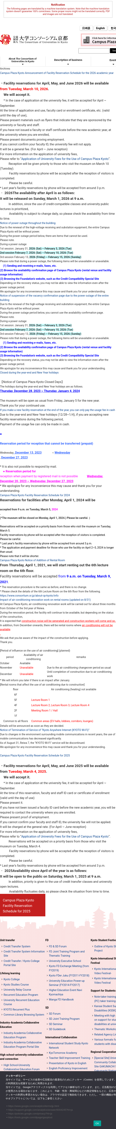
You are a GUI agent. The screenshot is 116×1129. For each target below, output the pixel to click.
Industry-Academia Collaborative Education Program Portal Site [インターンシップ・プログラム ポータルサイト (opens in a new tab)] (23, 1044)
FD (47, 940)
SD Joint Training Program (64, 1018)
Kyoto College (12, 979)
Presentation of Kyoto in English (67, 1063)
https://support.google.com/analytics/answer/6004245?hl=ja (40, 1109)
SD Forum (54, 1013)
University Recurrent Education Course (21, 1002)
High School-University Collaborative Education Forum (22, 1067)
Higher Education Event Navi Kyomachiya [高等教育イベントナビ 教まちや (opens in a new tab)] (65, 992)
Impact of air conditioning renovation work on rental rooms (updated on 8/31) (45, 599)
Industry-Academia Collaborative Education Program (23, 1035)
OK (97, 1123)
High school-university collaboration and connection (21, 1056)
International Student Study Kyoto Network (68, 1045)
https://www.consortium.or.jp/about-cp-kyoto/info (29, 595)
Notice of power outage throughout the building (28, 223)
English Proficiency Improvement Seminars (68, 1070)
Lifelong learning (10, 973)
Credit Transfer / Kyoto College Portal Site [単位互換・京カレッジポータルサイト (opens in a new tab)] (21, 963)
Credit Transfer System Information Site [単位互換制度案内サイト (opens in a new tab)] (24, 953)
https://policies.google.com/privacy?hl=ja (30, 1113)
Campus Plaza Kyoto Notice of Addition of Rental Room (32, 560)
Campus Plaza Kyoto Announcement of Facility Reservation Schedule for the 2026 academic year (57, 72)
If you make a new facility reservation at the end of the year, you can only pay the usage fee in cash (57, 409)
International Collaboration (61, 1037)
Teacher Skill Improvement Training (69, 1057)
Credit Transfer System (17, 946)
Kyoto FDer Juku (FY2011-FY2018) (69, 975)
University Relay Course (17, 989)
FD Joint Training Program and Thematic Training (67, 953)
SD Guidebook (57, 1029)
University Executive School (65, 960)
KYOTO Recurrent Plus (17, 1009)
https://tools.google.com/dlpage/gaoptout (30, 1117)
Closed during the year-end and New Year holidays (29, 372)
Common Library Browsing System (24, 1014)
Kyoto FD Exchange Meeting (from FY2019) (69, 968)
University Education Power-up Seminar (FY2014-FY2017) (67, 982)
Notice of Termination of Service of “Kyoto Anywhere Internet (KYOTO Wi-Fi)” (44, 729)
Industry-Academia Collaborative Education (19, 1024)
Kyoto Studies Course (16, 984)
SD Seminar (56, 1024)
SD (47, 1007)
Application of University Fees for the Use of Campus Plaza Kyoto (65, 159)
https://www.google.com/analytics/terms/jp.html (33, 1106)
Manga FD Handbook (61, 999)
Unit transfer (7, 940)
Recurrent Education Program (21, 994)
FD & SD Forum (58, 946)
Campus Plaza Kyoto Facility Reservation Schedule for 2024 (35, 495)
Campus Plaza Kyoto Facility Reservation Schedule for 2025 (35, 755)
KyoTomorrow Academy (63, 1052)
